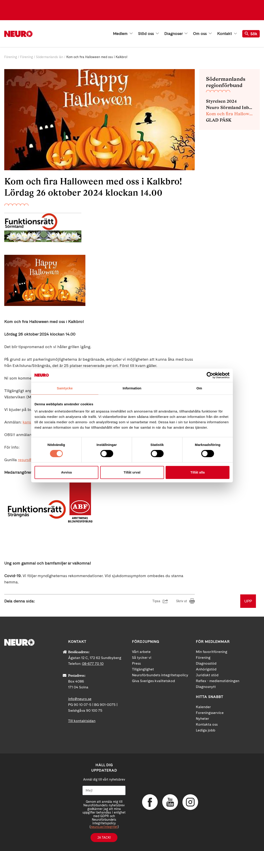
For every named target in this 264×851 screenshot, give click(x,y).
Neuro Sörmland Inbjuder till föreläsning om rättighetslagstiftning (229, 107)
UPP (248, 601)
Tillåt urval (132, 472)
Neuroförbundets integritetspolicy (160, 675)
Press (136, 663)
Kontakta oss (207, 724)
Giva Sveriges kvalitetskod (153, 681)
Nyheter (202, 718)
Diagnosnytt (206, 687)
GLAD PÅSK (218, 120)
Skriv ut (181, 601)
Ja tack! (104, 837)
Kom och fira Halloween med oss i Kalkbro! (229, 113)
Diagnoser (176, 34)
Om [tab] (199, 388)
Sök (251, 33)
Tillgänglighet (143, 669)
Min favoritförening (211, 652)
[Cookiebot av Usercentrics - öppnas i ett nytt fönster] (209, 375)
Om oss (202, 34)
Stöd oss (148, 34)
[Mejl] (104, 790)
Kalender (203, 707)
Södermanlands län (49, 57)
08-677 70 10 (93, 663)
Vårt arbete (141, 652)
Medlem (123, 34)
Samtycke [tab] (65, 388)
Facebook (150, 802)
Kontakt (227, 34)
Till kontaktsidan (81, 721)
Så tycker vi (141, 657)
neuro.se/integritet (104, 827)
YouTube (170, 802)
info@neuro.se (79, 699)
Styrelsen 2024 (221, 101)
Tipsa (156, 601)
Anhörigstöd (206, 669)
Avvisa (66, 472)
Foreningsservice (210, 713)
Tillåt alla (197, 472)
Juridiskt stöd (207, 675)
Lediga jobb (205, 730)
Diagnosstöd (206, 663)
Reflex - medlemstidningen (217, 681)
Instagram (190, 802)
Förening (10, 57)
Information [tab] (132, 388)
